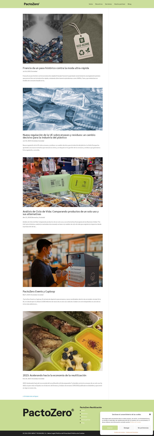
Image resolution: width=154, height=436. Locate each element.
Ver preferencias (143, 428)
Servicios (108, 4)
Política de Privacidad (132, 432)
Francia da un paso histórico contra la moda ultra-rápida (56, 68)
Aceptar (110, 428)
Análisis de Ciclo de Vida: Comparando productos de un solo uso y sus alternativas (61, 213)
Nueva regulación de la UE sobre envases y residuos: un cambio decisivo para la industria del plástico (59, 136)
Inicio (91, 4)
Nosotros (99, 4)
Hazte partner (119, 4)
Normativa (35, 217)
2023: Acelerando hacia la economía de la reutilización (54, 375)
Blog (129, 4)
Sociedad (34, 71)
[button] (150, 414)
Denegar (126, 428)
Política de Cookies (135, 422)
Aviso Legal (51, 433)
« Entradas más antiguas (30, 396)
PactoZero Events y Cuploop (39, 291)
